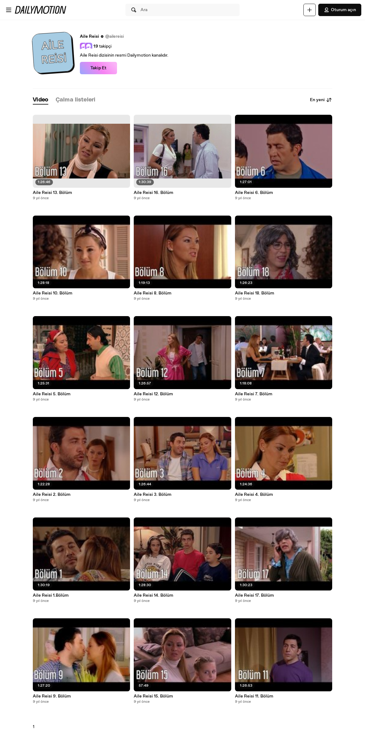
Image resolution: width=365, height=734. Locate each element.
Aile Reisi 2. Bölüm (52, 494)
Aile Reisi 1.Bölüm (51, 595)
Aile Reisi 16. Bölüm (153, 192)
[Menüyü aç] (9, 10)
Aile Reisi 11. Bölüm (254, 696)
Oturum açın (340, 10)
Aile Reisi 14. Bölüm (153, 595)
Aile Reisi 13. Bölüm (52, 192)
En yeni (321, 100)
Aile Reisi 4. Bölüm (254, 494)
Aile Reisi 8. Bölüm (153, 293)
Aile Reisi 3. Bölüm (153, 494)
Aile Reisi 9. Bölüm (52, 696)
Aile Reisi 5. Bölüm (52, 394)
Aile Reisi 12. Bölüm (153, 394)
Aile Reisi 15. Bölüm (153, 696)
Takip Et (98, 68)
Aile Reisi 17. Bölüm (254, 595)
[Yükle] (309, 10)
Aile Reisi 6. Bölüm (254, 192)
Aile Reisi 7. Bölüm (253, 394)
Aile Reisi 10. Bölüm (52, 293)
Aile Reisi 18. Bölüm (254, 293)
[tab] (40, 100)
